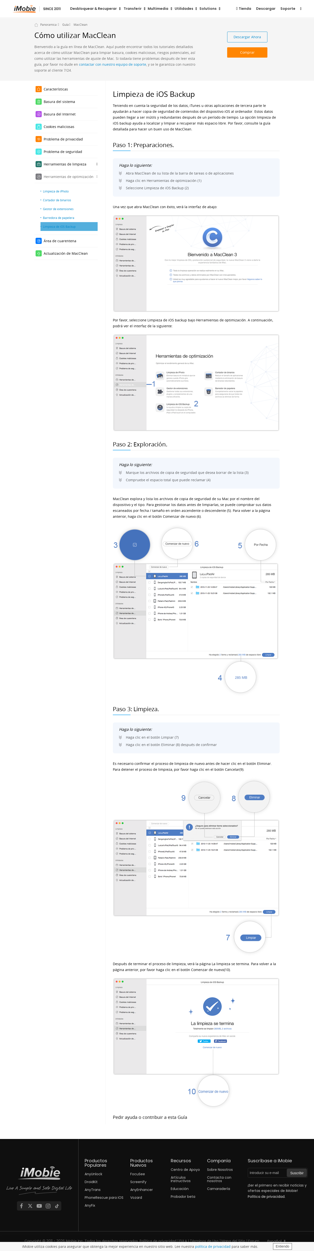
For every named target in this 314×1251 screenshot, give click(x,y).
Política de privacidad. (266, 1196)
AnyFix (90, 1205)
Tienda (245, 8)
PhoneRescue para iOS (104, 1197)
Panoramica (48, 24)
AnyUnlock (93, 1174)
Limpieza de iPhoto (56, 191)
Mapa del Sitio (233, 1240)
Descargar (265, 8)
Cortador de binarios (57, 200)
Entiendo (282, 1246)
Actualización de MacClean (66, 253)
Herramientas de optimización (68, 176)
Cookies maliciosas (59, 126)
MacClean (80, 24)
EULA (183, 1240)
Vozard (136, 1197)
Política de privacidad (158, 1240)
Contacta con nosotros (219, 1179)
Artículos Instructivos (181, 1179)
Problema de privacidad (63, 139)
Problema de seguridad (63, 151)
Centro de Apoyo (185, 1169)
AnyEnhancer (141, 1189)
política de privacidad (213, 1246)
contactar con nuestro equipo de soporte (112, 64)
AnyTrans (93, 1189)
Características (56, 89)
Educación (180, 1188)
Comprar (247, 52)
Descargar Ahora (247, 37)
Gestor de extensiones (58, 209)
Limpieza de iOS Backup (59, 226)
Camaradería (218, 1188)
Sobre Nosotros (220, 1169)
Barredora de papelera (58, 218)
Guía (65, 24)
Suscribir (296, 1173)
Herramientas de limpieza (65, 164)
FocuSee (137, 1174)
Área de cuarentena (60, 241)
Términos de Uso (204, 1240)
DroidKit (91, 1181)
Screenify (138, 1181)
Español (274, 1241)
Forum (253, 1240)
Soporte (287, 8)
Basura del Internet (60, 114)
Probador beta (183, 1196)
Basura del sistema (59, 101)
